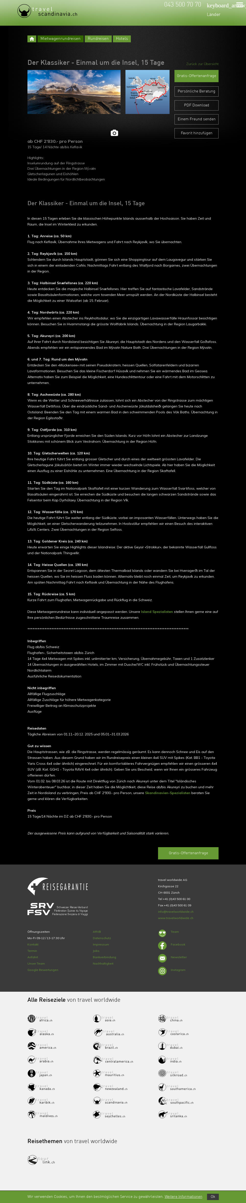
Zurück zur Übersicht (202, 64)
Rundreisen (98, 39)
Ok (213, 1197)
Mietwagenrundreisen (60, 39)
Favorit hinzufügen (196, 133)
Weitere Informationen (183, 1197)
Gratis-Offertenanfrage (196, 76)
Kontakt (32, 944)
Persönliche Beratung (196, 91)
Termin (32, 951)
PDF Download (196, 105)
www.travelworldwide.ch (175, 918)
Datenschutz (102, 938)
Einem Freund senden (197, 119)
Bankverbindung (104, 957)
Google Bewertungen (42, 970)
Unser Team (36, 963)
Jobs (96, 951)
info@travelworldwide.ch (176, 911)
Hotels (122, 39)
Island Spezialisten (157, 611)
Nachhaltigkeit (103, 963)
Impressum (101, 944)
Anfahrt (32, 957)
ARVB (97, 931)
